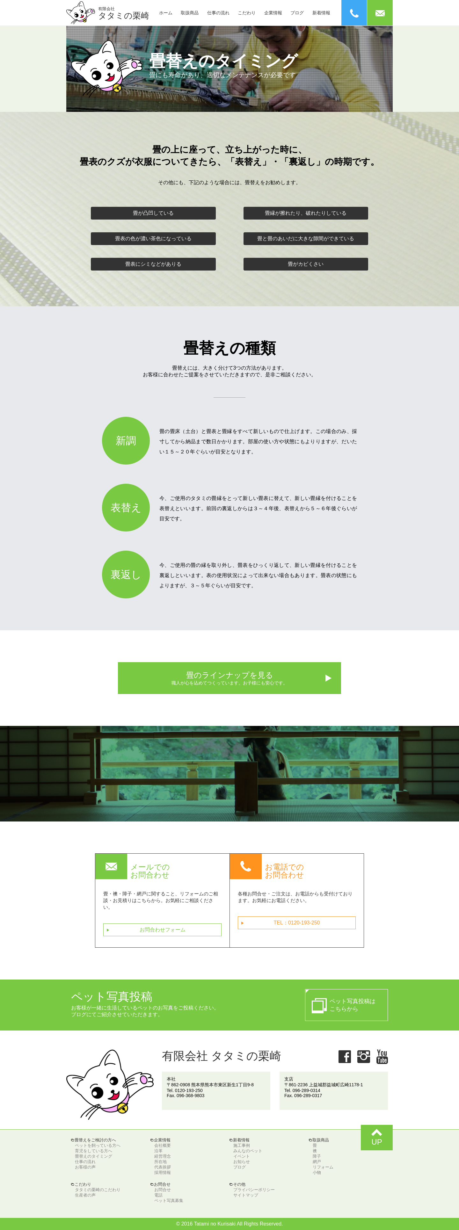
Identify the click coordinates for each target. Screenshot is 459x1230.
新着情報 (321, 12)
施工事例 (241, 1145)
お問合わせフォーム (146, 930)
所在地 (160, 1161)
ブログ (297, 12)
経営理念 (162, 1156)
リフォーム (323, 1167)
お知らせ (241, 1161)
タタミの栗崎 (123, 13)
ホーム (165, 12)
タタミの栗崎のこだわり (97, 1189)
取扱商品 (190, 12)
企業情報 (273, 12)
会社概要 (162, 1145)
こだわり (247, 12)
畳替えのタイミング (93, 1156)
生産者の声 (85, 1195)
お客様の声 (85, 1167)
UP (376, 1135)
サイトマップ (245, 1195)
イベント (241, 1156)
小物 (317, 1172)
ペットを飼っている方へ (97, 1145)
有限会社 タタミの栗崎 (221, 1055)
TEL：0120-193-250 (280, 923)
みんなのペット (247, 1150)
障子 (317, 1156)
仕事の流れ (218, 12)
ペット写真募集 (168, 1200)
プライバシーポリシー (254, 1189)
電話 (158, 1195)
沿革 (158, 1150)
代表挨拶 (162, 1167)
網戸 (317, 1161)
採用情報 (162, 1172)
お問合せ (162, 1189)
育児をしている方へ (93, 1150)
